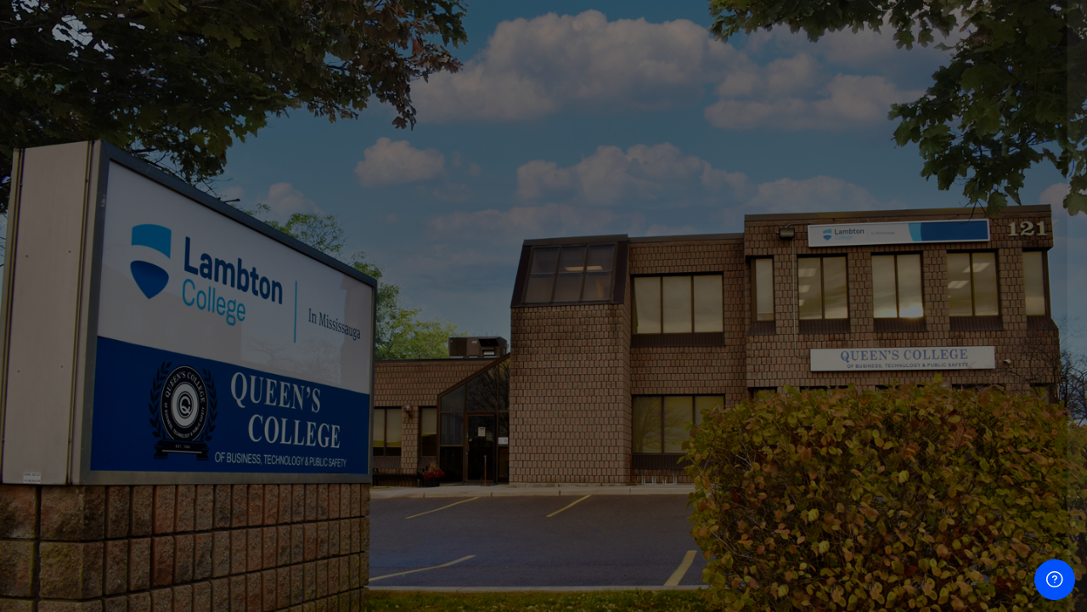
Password (785, 338)
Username (786, 252)
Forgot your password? (1000, 420)
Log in (908, 468)
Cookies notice (908, 576)
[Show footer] (1054, 579)
